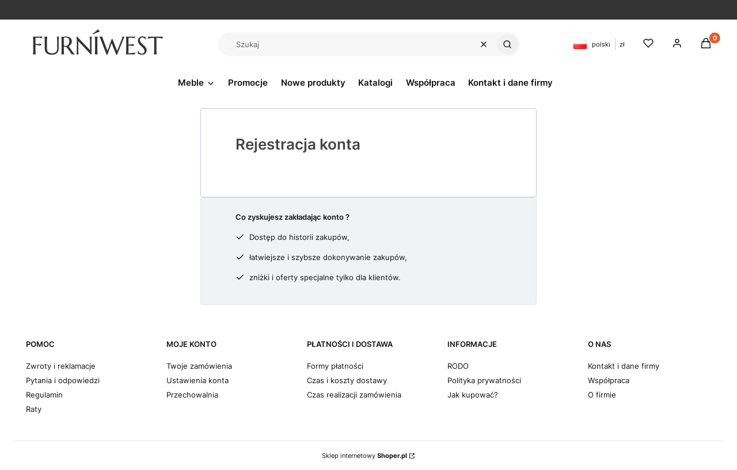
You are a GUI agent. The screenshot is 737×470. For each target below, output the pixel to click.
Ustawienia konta (197, 380)
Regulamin (44, 394)
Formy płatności (335, 365)
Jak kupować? (472, 394)
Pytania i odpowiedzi (63, 380)
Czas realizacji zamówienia (354, 394)
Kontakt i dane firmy (623, 365)
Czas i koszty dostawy (347, 380)
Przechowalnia (192, 394)
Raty (33, 409)
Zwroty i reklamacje (61, 365)
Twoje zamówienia (199, 365)
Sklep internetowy (364, 456)
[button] (507, 44)
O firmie (602, 394)
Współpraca (608, 380)
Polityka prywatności (484, 380)
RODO (458, 365)
